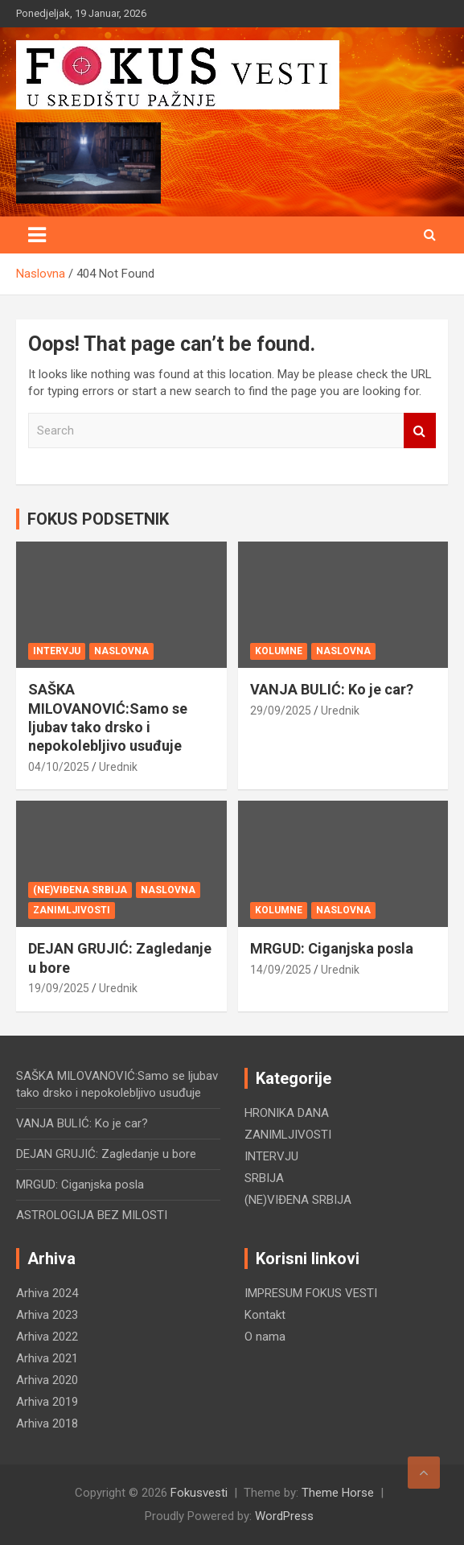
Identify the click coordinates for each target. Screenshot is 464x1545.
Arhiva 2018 (47, 1423)
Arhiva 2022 (47, 1336)
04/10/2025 (58, 766)
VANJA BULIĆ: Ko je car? (331, 689)
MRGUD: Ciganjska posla (331, 948)
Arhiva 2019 (47, 1402)
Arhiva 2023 (47, 1315)
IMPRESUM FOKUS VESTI (310, 1293)
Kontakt (264, 1315)
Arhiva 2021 (47, 1358)
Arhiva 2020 (47, 1380)
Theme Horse (338, 1492)
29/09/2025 (280, 710)
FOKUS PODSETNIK (98, 519)
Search (420, 431)
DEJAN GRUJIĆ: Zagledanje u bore (106, 1154)
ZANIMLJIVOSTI (71, 910)
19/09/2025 (58, 988)
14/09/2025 (280, 969)
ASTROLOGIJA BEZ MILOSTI (91, 1215)
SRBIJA (264, 1178)
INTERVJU (56, 651)
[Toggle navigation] (37, 234)
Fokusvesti (199, 1492)
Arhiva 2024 (47, 1293)
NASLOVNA (121, 651)
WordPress (284, 1516)
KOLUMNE (278, 651)
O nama (264, 1336)
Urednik (118, 766)
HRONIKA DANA (286, 1113)
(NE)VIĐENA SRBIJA (80, 890)
